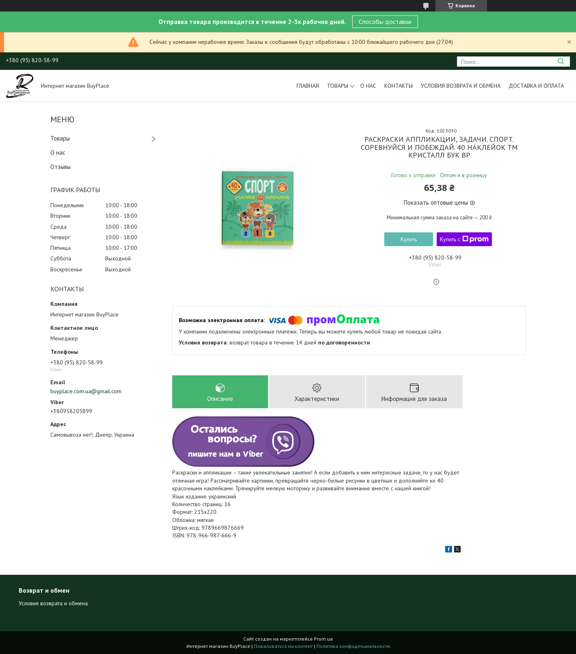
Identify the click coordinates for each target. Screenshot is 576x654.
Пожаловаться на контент (283, 646)
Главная (308, 85)
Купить (409, 239)
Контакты (398, 85)
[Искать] (561, 61)
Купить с (464, 239)
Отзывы (60, 167)
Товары (337, 85)
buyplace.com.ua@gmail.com (85, 391)
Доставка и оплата (536, 85)
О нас (368, 85)
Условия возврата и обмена (460, 85)
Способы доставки (385, 21)
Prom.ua (323, 639)
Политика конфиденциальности (353, 646)
